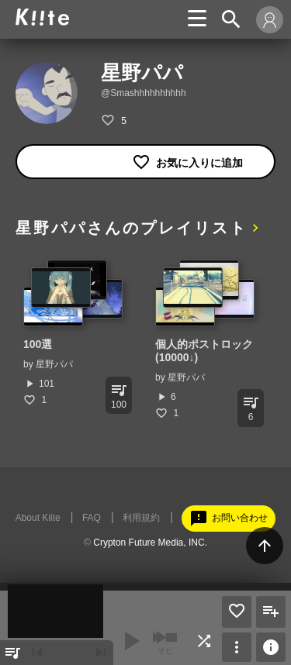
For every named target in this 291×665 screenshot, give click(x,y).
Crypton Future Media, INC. (150, 542)
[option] (74, 333)
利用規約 (141, 517)
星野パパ (54, 364)
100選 (37, 344)
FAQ (91, 517)
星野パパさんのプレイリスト (132, 227)
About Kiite (38, 517)
